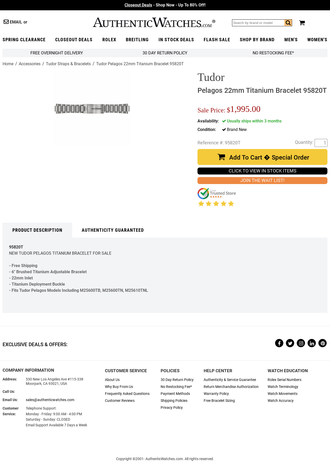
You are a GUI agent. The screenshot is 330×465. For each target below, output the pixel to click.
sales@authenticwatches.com (50, 400)
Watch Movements (283, 394)
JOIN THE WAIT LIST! (262, 180)
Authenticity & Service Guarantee (230, 380)
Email (16, 22)
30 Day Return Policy (177, 380)
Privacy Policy (172, 407)
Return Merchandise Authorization (231, 387)
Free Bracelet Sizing (219, 400)
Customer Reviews (120, 400)
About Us (112, 380)
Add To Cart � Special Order (269, 157)
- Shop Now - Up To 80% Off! (165, 5)
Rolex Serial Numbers (284, 380)
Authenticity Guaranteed (113, 230)
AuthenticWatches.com (154, 22)
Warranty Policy (216, 394)
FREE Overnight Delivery (56, 53)
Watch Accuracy (281, 400)
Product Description (37, 230)
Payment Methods (175, 394)
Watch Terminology (283, 387)
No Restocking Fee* (273, 53)
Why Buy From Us (119, 387)
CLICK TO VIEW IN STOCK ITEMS (262, 170)
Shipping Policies (174, 400)
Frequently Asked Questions (127, 394)
